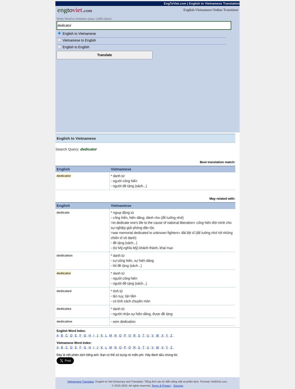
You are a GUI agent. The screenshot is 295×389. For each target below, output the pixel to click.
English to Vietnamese (79, 34)
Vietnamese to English (79, 40)
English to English (76, 47)
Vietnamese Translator (80, 381)
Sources (178, 385)
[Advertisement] (147, 95)
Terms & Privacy (161, 385)
